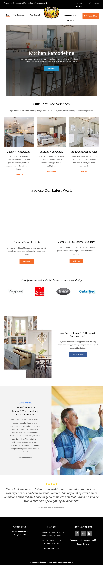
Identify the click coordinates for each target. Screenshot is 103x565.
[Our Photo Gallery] (76, 217)
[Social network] (89, 533)
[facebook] (77, 533)
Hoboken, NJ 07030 (51, 543)
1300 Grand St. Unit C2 (51, 540)
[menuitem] (8, 14)
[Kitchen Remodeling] (19, 132)
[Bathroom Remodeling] (84, 132)
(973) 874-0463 (20, 534)
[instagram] (83, 533)
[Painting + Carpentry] (51, 132)
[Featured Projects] (27, 217)
